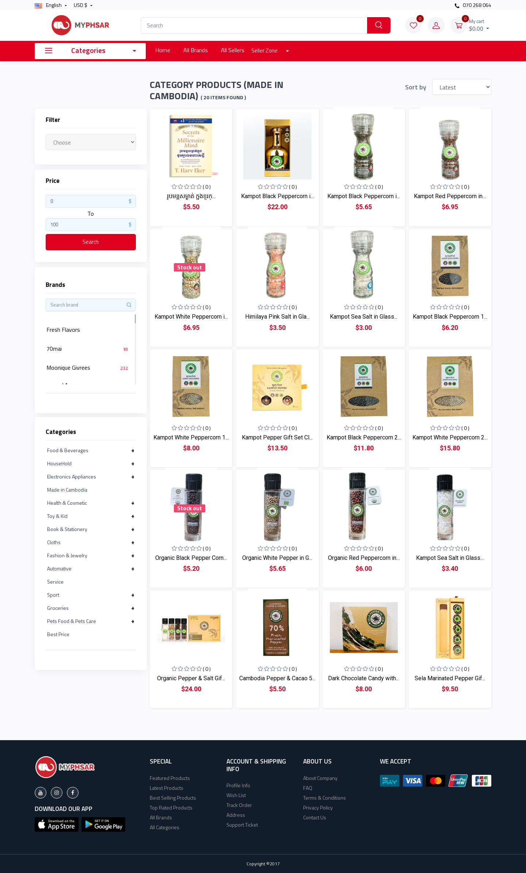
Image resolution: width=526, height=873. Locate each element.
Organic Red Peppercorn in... (364, 557)
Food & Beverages (67, 450)
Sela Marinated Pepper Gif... (450, 678)
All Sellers (232, 50)
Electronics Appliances (71, 476)
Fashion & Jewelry (67, 555)
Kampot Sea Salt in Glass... (363, 316)
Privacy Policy (318, 807)
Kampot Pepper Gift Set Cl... (277, 437)
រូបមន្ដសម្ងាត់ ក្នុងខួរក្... (191, 196)
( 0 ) (207, 187)
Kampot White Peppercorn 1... (191, 437)
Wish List (236, 795)
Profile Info (238, 785)
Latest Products (166, 788)
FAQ (307, 788)
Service (55, 581)
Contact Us (314, 817)
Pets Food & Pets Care (71, 621)
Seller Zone (265, 50)
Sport (53, 595)
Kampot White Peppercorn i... (191, 316)
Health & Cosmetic (67, 503)
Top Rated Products (171, 807)
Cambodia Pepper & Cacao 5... (277, 678)
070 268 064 (473, 5)
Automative (59, 568)
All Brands (195, 50)
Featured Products (170, 778)
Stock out (189, 267)
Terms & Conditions (324, 797)
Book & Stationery (67, 529)
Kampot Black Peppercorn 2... (364, 437)
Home (162, 50)
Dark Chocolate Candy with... (363, 678)
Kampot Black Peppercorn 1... (450, 316)
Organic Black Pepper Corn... (191, 557)
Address (235, 815)
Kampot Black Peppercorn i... (277, 196)
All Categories (164, 827)
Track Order (239, 805)
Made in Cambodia (67, 489)
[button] (57, 823)
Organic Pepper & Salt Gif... (191, 678)
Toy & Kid (57, 516)
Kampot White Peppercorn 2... (450, 437)
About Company (320, 778)
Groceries (58, 608)
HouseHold (59, 463)
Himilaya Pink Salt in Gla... (277, 316)
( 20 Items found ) (223, 97)
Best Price (58, 634)
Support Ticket (242, 824)
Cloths (54, 542)
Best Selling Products (173, 797)
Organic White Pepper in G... (277, 557)
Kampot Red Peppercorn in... (450, 196)
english (49, 5)
